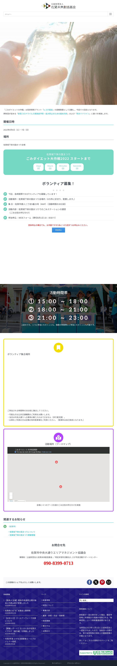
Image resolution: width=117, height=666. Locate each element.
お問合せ (46, 631)
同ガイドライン (83, 113)
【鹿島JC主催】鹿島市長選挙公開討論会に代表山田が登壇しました (20, 601)
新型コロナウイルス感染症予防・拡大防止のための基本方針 (42, 113)
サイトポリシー (57, 663)
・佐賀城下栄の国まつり (18, 531)
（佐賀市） (12, 526)
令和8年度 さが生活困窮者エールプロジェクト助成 (20, 640)
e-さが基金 (48, 109)
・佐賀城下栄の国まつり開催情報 (21, 535)
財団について (48, 605)
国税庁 (97, 640)
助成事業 (46, 620)
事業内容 (46, 610)
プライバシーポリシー (74, 663)
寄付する (46, 625)
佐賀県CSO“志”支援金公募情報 (18, 610)
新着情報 (46, 600)
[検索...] (96, 600)
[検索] (80, 600)
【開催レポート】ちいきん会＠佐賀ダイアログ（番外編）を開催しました (20, 629)
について (31, 531)
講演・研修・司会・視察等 (54, 615)
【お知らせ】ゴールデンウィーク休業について (20, 619)
